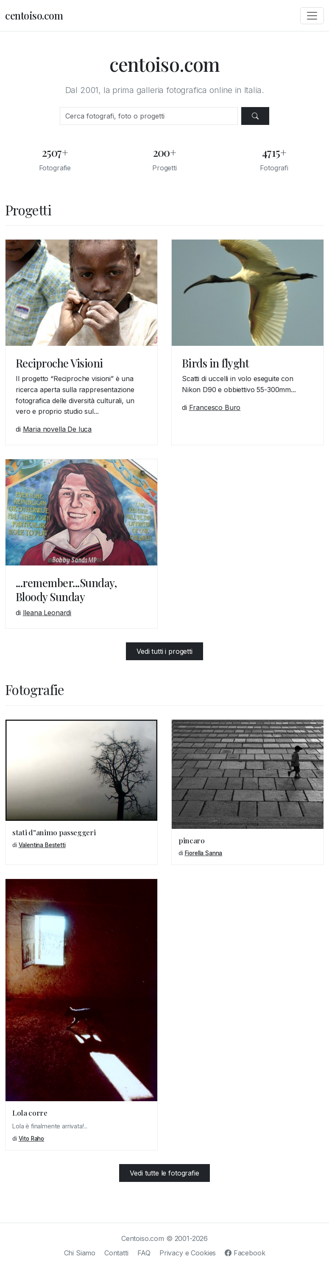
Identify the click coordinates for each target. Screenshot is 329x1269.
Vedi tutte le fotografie (164, 1173)
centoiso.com (34, 15)
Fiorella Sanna (204, 853)
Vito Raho (32, 1138)
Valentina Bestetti (42, 845)
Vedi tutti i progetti (164, 651)
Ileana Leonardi (47, 612)
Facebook (245, 1253)
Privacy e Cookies (187, 1253)
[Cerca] (148, 116)
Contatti (116, 1253)
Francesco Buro (215, 407)
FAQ (144, 1253)
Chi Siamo (80, 1253)
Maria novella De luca (57, 429)
